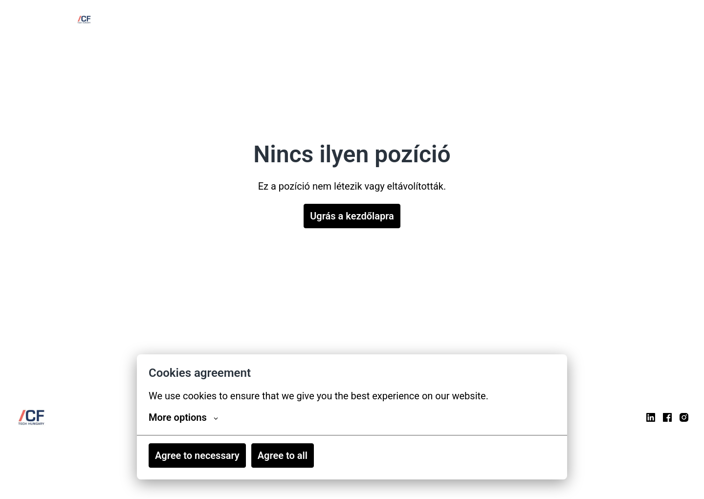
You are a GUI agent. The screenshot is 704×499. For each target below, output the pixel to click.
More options (183, 417)
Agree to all (283, 455)
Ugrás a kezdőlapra (352, 216)
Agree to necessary (197, 455)
